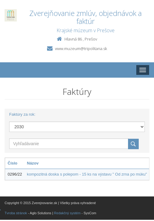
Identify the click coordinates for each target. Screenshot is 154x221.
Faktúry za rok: (22, 114)
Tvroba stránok (16, 213)
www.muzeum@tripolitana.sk (81, 48)
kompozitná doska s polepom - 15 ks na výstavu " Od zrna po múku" (87, 174)
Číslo (12, 163)
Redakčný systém (67, 213)
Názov (32, 163)
